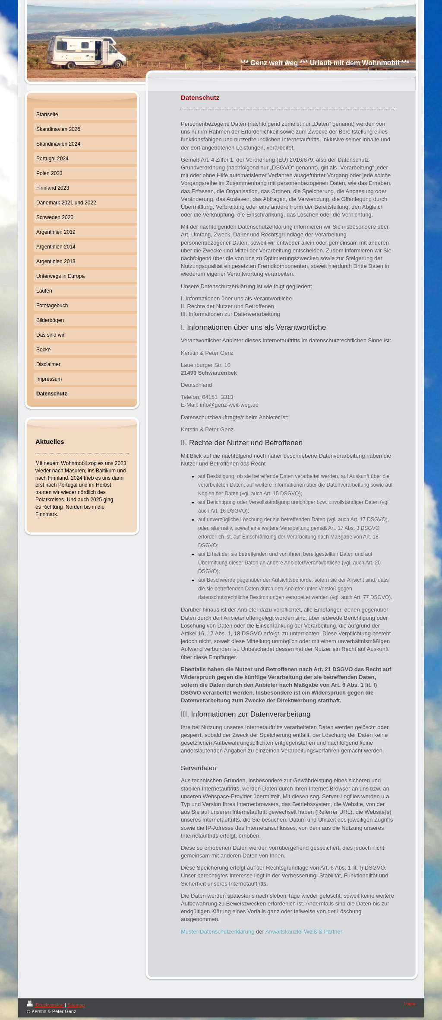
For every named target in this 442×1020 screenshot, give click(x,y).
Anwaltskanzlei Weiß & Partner (303, 931)
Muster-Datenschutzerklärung (218, 931)
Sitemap (76, 1004)
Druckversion (46, 1004)
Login (409, 1003)
